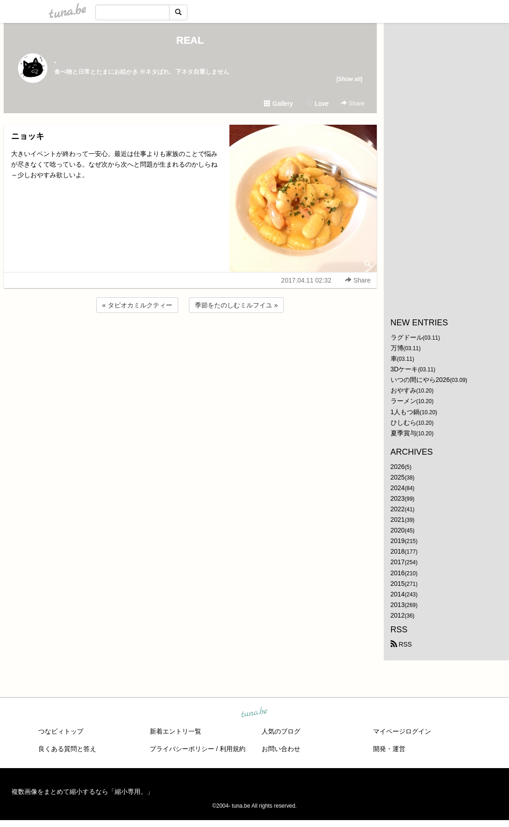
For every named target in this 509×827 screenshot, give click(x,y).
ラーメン (403, 401)
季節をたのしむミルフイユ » (236, 305)
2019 (398, 540)
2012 (398, 615)
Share (352, 103)
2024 (398, 488)
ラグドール (407, 337)
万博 (397, 348)
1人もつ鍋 (405, 412)
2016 (398, 573)
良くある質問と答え (67, 748)
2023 (398, 498)
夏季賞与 (403, 433)
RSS (401, 644)
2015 (398, 583)
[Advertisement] (190, 339)
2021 (398, 519)
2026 (398, 466)
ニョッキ (27, 136)
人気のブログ (281, 731)
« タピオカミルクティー (137, 305)
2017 (398, 562)
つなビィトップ (60, 731)
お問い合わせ (281, 748)
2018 (398, 551)
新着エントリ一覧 (175, 731)
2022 (398, 509)
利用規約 (233, 748)
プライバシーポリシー (182, 748)
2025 (398, 477)
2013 (398, 604)
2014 (398, 594)
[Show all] (349, 78)
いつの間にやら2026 (420, 379)
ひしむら (403, 422)
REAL (190, 40)
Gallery (278, 103)
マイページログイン (402, 731)
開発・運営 (389, 748)
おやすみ (403, 390)
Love (317, 103)
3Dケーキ (404, 369)
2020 (398, 530)
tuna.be (254, 713)
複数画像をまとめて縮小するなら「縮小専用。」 (82, 791)
